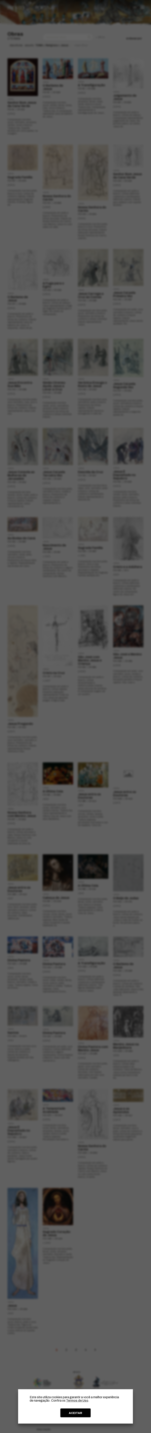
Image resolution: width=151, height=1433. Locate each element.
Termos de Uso (77, 1400)
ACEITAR (75, 1413)
